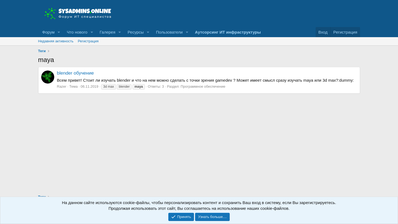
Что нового (77, 32)
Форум (48, 32)
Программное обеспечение (203, 86)
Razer (62, 86)
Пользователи (169, 32)
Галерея (107, 32)
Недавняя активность (56, 41)
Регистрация (88, 41)
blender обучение (75, 73)
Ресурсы (136, 32)
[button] (59, 32)
